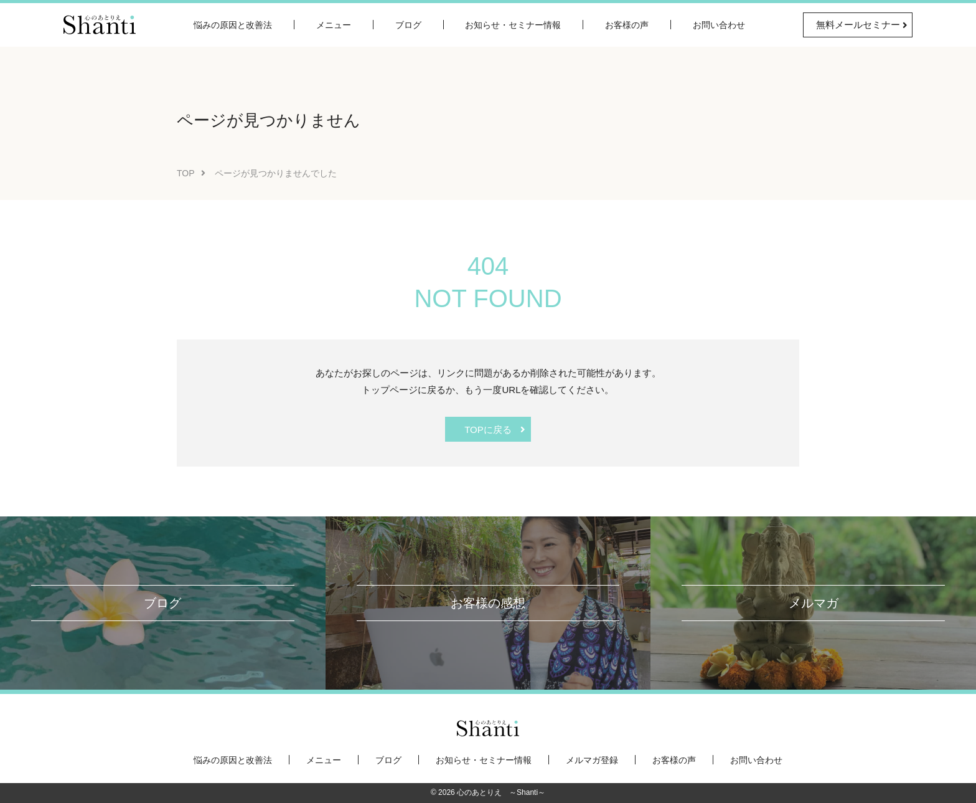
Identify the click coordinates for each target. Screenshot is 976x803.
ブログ (408, 25)
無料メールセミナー (858, 24)
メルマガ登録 (592, 760)
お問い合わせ (719, 25)
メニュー (333, 25)
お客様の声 (627, 25)
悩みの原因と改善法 (233, 25)
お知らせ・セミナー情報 (513, 25)
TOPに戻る (488, 429)
